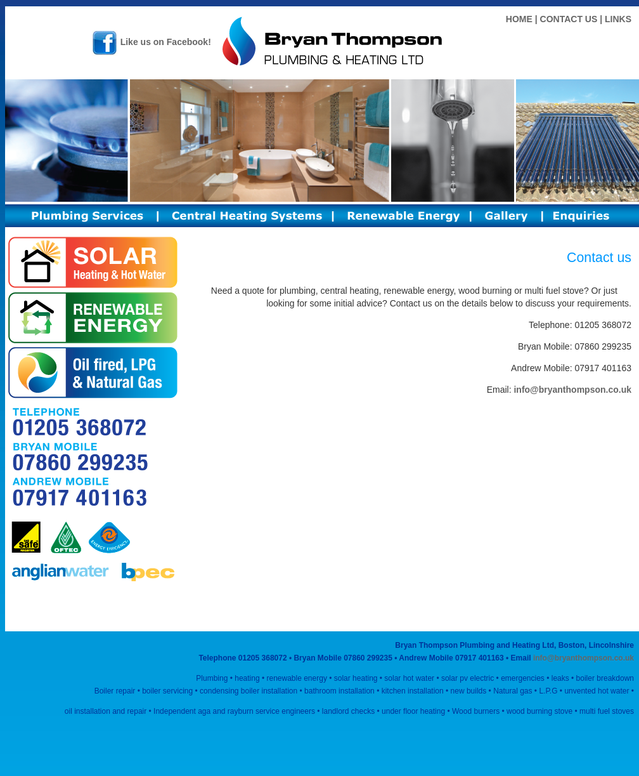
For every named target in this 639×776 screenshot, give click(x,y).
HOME (519, 19)
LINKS (618, 19)
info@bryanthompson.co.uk (572, 390)
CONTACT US (569, 19)
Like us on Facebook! (151, 42)
